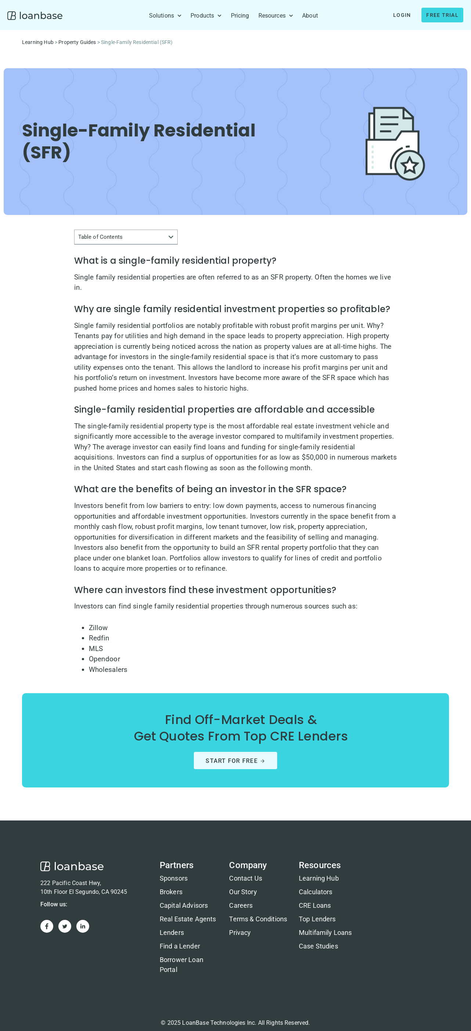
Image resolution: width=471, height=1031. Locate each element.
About (310, 15)
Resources (275, 15)
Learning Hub (38, 42)
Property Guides (77, 42)
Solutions (165, 15)
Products (206, 15)
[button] (171, 237)
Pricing (240, 15)
